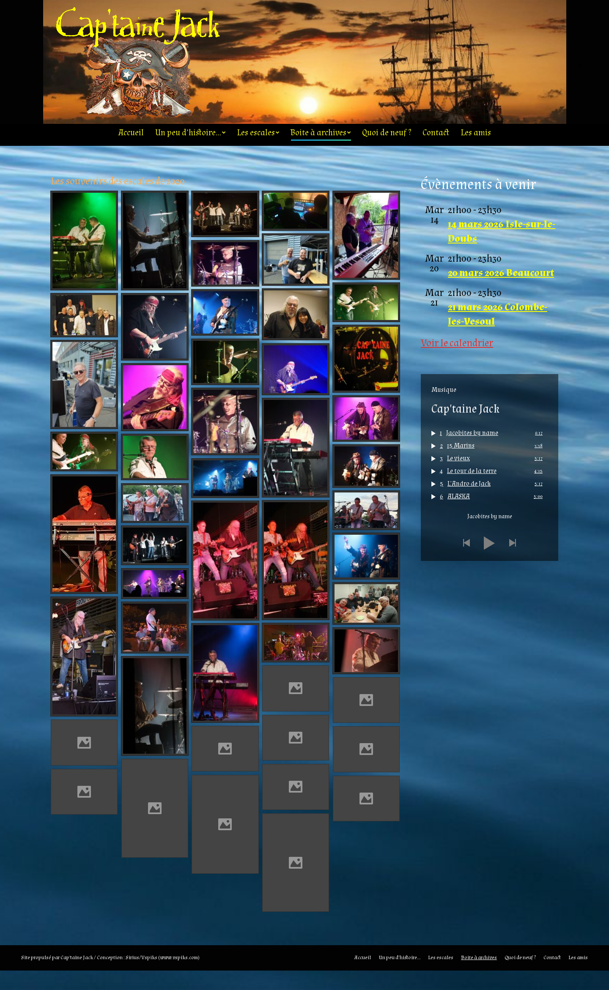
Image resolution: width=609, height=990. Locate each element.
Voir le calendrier (457, 362)
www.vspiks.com (179, 977)
